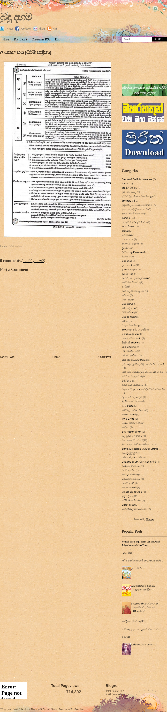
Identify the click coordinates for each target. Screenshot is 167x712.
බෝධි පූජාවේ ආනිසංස (133, 410)
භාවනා (125, 427)
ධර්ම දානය (127, 303)
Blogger (150, 519)
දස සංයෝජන (128, 265)
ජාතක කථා (127, 239)
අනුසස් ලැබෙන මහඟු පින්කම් (137, 205)
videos (125, 183)
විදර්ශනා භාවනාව (131, 466)
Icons (15, 709)
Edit (57, 39)
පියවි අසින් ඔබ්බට (131, 342)
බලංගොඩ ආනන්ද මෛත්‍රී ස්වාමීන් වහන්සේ (144, 389)
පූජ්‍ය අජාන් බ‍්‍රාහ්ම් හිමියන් (135, 359)
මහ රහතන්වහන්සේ (132, 440)
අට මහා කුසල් (129, 192)
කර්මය (125, 230)
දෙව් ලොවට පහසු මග (133, 291)
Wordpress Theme (29, 709)
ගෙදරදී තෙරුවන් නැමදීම (132, 621)
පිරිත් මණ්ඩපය (129, 351)
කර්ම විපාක (128, 226)
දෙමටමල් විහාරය (131, 282)
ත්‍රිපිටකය (126, 248)
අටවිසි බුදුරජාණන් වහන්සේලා (137, 196)
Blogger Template (59, 709)
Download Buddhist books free (137, 179)
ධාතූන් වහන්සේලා (131, 325)
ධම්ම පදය (127, 299)
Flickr (39, 28)
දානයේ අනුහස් (129, 269)
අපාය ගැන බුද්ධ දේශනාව (135, 209)
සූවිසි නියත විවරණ (131, 500)
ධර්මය (125, 321)
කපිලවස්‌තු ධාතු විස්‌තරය (134, 222)
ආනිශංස (126, 217)
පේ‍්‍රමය (127, 380)
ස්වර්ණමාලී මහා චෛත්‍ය (134, 509)
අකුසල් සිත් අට (129, 187)
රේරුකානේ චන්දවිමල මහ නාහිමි (139, 461)
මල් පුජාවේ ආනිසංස (132, 436)
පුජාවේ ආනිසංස (130, 355)
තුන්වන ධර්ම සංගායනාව (143, 644)
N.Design (44, 709)
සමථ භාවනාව (129, 487)
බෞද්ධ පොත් (129, 414)
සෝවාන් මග (128, 504)
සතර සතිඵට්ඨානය (131, 479)
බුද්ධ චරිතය (128, 405)
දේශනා (125, 295)
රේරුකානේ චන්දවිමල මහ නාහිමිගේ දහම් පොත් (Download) (144, 607)
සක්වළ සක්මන (130, 474)
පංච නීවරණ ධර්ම (131, 334)
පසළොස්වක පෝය (131, 338)
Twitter (6, 28)
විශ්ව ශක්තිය (128, 470)
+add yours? (33, 260)
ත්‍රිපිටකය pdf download (133, 252)
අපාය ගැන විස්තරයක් (133, 213)
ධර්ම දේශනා (128, 308)
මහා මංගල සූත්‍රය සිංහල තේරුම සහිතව (138, 629)
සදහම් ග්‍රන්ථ (128, 483)
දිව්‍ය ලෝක (127, 273)
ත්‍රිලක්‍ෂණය (127, 256)
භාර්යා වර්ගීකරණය (132, 423)
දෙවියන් (126, 286)
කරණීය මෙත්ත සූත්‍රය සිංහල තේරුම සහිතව (141, 560)
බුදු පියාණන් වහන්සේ (133, 401)
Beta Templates (77, 709)
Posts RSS (20, 39)
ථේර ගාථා (127, 260)
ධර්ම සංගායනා (129, 316)
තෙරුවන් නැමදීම (130, 243)
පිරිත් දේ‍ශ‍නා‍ (128, 347)
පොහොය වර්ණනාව (132, 385)
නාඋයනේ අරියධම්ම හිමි (134, 329)
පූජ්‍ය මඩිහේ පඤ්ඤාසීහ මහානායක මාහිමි (142, 372)
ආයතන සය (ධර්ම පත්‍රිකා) (25, 52)
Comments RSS (41, 39)
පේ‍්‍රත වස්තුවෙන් (132, 376)
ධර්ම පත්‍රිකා (15, 246)
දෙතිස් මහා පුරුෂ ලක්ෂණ (135, 278)
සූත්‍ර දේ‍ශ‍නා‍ (128, 496)
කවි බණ (126, 235)
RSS (52, 28)
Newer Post (7, 357)
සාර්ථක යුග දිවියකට (132, 491)
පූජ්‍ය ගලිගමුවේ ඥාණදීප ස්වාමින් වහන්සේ (143, 364)
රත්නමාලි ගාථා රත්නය (133, 457)
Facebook (23, 28)
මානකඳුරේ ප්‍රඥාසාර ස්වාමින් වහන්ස (140, 448)
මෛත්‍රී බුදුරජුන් (129, 453)
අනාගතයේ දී (128, 200)
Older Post (104, 357)
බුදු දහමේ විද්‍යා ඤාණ (132, 397)
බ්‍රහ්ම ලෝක (128, 418)
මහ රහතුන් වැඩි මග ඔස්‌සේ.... (137, 444)
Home (6, 39)
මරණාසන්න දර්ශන (131, 431)
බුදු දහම (16, 17)
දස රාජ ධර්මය (138, 568)
